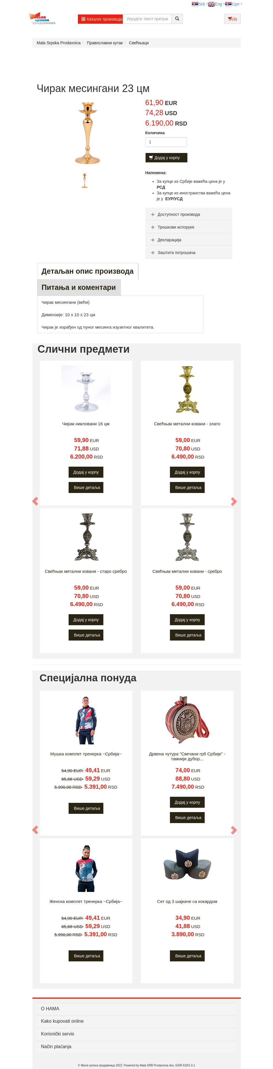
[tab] (188, 214)
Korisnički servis (57, 1033)
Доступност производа (175, 214)
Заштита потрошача (172, 252)
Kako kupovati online (62, 1021)
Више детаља (87, 487)
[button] (35, 501)
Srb (198, 4)
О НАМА (50, 1008)
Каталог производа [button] (101, 19)
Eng (215, 4)
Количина (155, 132)
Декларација (166, 240)
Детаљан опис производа (88, 271)
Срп (232, 4)
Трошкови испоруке (172, 227)
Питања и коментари (79, 287)
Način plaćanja (56, 1046)
